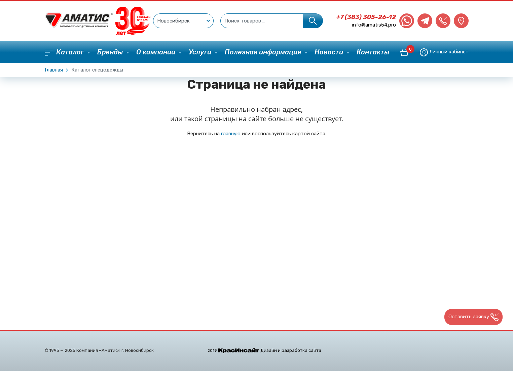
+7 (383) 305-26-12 (366, 17)
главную (231, 134)
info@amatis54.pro (374, 25)
